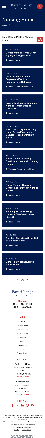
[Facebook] (12, 405)
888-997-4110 (22, 304)
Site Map (22, 349)
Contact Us (22, 345)
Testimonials (22, 337)
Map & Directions (22, 377)
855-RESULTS (22, 306)
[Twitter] (17, 405)
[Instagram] (27, 405)
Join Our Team (22, 325)
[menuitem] (16, 430)
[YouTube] (32, 405)
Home (22, 321)
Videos (22, 341)
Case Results (22, 333)
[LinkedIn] (22, 405)
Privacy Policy (22, 353)
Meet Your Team (22, 329)
